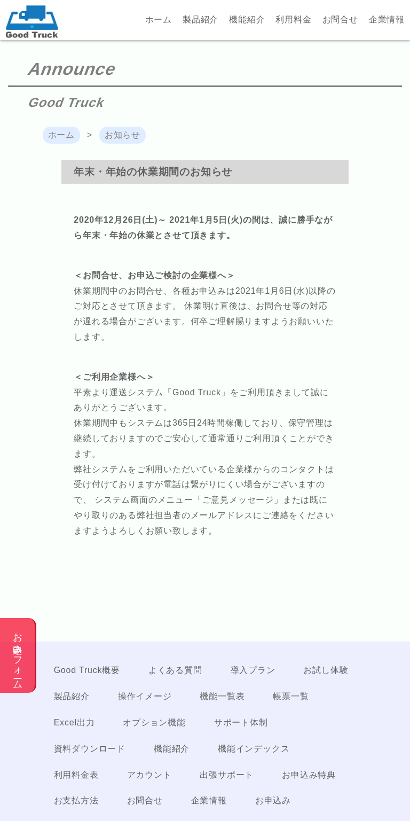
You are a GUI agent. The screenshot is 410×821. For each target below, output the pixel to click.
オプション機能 (154, 722)
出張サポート (227, 774)
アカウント (149, 774)
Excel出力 (74, 722)
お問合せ (340, 19)
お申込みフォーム (17, 655)
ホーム (158, 19)
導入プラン (253, 670)
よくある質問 (175, 670)
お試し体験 (325, 670)
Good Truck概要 (87, 670)
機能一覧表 (222, 696)
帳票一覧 (291, 696)
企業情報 (387, 19)
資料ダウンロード (89, 748)
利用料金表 (76, 774)
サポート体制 (241, 722)
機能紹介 (247, 19)
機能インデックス (253, 748)
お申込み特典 (309, 774)
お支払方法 (76, 800)
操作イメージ (145, 696)
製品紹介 (200, 19)
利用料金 (293, 19)
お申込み (273, 800)
